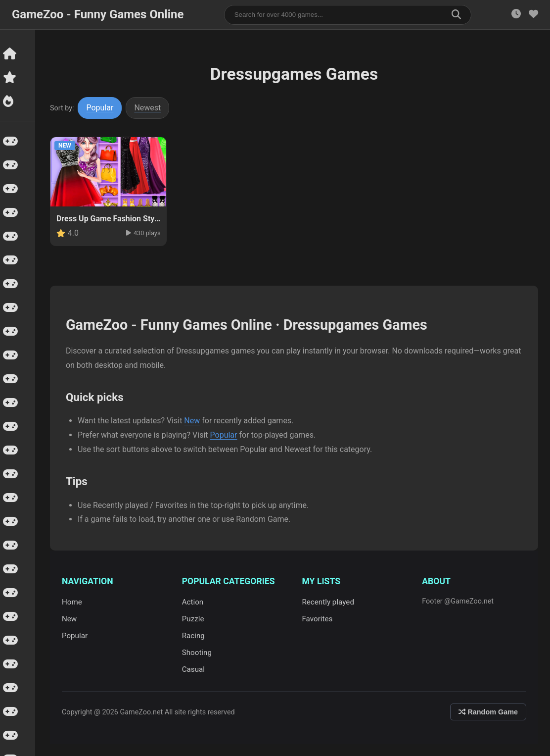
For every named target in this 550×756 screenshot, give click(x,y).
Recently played (329, 602)
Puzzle (194, 618)
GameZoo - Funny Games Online (97, 14)
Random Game (488, 712)
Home (73, 602)
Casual (194, 669)
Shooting (198, 652)
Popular (101, 107)
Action (194, 602)
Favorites (318, 618)
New (193, 420)
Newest (149, 107)
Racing (194, 635)
